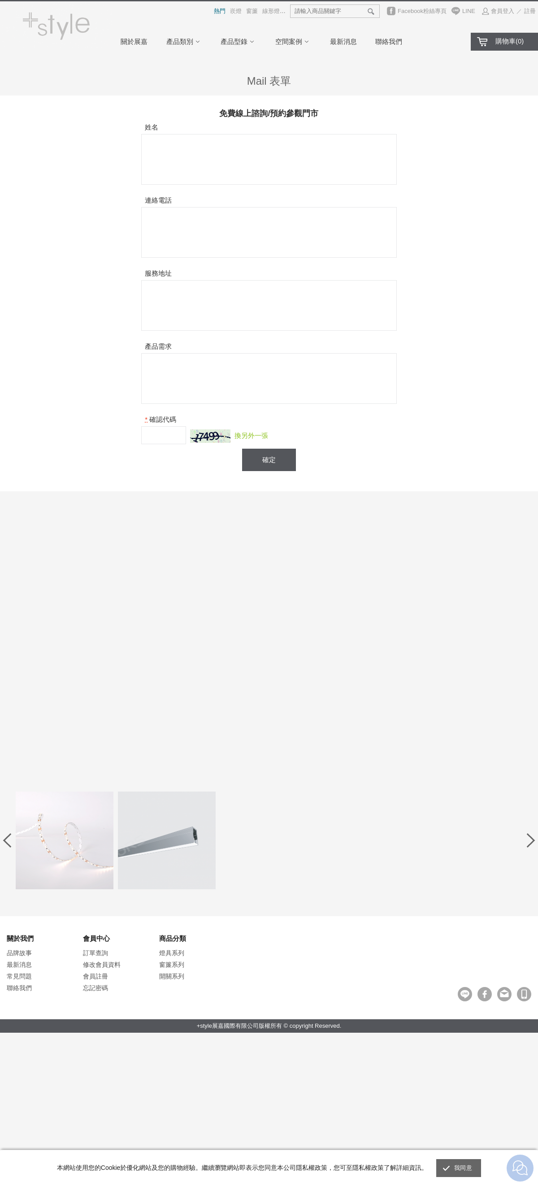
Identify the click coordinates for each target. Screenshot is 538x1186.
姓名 (151, 127)
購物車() (509, 41)
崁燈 (236, 11)
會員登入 (502, 11)
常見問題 (19, 976)
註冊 (530, 11)
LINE (468, 11)
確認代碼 (162, 419)
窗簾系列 (171, 964)
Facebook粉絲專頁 (422, 11)
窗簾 (252, 11)
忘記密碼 (95, 987)
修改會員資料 (102, 964)
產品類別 (184, 42)
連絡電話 (158, 200)
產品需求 (158, 346)
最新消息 (343, 41)
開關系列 (171, 976)
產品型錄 (238, 42)
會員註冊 (95, 976)
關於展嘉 (134, 41)
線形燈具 (274, 11)
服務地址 (158, 273)
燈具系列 (171, 953)
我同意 (463, 1167)
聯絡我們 (388, 41)
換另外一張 (251, 435)
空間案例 (293, 42)
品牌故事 (19, 953)
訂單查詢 (95, 953)
